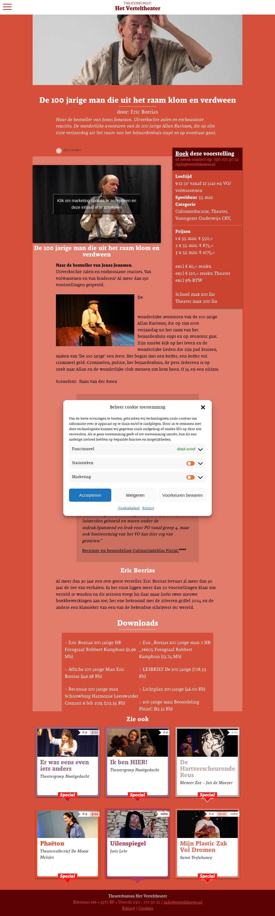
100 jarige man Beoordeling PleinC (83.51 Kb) (169, 705)
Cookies (146, 908)
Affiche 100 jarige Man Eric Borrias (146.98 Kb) (95, 673)
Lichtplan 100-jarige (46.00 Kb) (174, 689)
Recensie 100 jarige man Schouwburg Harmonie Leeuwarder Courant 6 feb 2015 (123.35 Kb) (101, 696)
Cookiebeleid (129, 508)
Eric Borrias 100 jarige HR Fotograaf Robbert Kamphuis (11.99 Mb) (100, 650)
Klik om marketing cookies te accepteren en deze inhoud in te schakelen (96, 204)
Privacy (148, 508)
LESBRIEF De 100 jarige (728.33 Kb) (172, 673)
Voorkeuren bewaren (183, 495)
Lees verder (72, 150)
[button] (203, 407)
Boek (181, 154)
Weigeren (135, 495)
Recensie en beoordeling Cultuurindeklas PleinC (130, 551)
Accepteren (90, 495)
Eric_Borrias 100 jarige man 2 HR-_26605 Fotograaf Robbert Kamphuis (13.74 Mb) (175, 650)
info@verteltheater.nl (183, 902)
